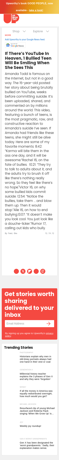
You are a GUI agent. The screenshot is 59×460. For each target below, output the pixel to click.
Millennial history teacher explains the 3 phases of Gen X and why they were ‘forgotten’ (36, 376)
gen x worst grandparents (33, 439)
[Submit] (48, 323)
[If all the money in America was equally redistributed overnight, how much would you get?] (11, 394)
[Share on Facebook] (16, 271)
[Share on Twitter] (22, 271)
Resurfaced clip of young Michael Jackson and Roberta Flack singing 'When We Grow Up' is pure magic (37, 411)
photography (26, 352)
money (23, 387)
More (8, 35)
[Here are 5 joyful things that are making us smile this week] (11, 428)
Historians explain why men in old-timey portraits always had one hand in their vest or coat (35, 359)
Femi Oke (12, 233)
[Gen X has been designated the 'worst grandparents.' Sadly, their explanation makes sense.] (11, 446)
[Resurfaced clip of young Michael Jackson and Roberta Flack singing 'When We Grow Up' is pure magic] (11, 411)
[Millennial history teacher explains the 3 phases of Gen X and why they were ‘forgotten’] (11, 377)
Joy (21, 422)
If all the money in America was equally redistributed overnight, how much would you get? (36, 394)
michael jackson (28, 404)
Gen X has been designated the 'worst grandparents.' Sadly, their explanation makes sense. (37, 445)
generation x (26, 370)
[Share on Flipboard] (29, 271)
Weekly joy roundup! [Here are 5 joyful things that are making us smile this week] (30, 426)
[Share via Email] (36, 271)
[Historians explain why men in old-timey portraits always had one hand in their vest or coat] (11, 360)
